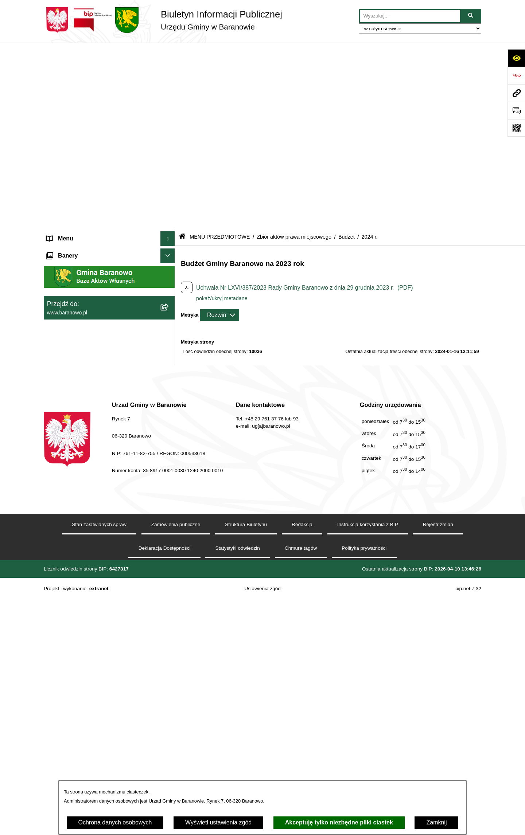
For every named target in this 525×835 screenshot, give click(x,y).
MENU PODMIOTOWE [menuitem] (76, 67)
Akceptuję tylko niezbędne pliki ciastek (339, 822)
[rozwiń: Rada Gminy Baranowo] (169, 296)
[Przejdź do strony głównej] (163, 20)
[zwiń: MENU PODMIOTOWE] (169, 67)
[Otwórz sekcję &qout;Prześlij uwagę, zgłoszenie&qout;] (516, 110)
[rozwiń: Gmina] (169, 277)
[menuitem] (109, 86)
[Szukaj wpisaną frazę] (471, 16)
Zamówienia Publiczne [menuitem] (76, 545)
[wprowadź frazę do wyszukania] (410, 16)
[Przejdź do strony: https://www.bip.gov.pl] (516, 75)
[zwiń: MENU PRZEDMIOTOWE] (169, 258)
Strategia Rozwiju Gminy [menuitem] (78, 502)
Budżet (346, 50)
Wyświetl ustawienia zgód (218, 822)
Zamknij (436, 822)
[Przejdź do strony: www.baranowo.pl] (516, 93)
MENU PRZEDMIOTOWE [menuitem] (80, 258)
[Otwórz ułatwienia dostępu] (516, 58)
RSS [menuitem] (53, 531)
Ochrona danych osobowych (115, 822)
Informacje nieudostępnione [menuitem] (82, 487)
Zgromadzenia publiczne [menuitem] (78, 560)
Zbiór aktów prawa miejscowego (294, 50)
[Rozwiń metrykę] (219, 128)
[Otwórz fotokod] (516, 128)
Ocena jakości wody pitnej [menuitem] (80, 516)
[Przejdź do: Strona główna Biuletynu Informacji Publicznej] (182, 51)
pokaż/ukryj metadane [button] (222, 112)
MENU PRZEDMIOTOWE (220, 50)
